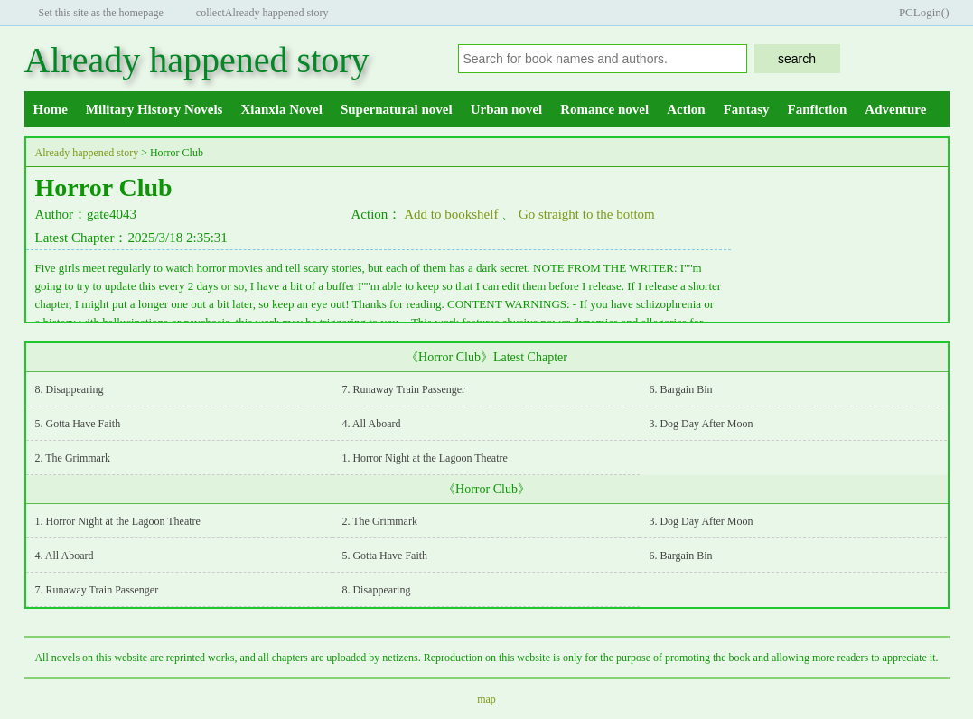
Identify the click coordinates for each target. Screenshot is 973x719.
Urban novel (507, 109)
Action (686, 109)
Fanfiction (817, 109)
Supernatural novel (397, 109)
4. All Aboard (370, 423)
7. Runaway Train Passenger (403, 389)
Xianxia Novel (281, 109)
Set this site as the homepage (101, 12)
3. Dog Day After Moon (701, 423)
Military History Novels (154, 109)
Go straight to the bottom (587, 214)
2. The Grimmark (72, 458)
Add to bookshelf (451, 214)
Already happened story (197, 60)
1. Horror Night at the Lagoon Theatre (424, 458)
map (486, 699)
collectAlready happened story (262, 12)
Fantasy (747, 109)
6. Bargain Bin (680, 389)
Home (50, 109)
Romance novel (604, 109)
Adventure (895, 109)
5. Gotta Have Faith (78, 423)
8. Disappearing (69, 389)
